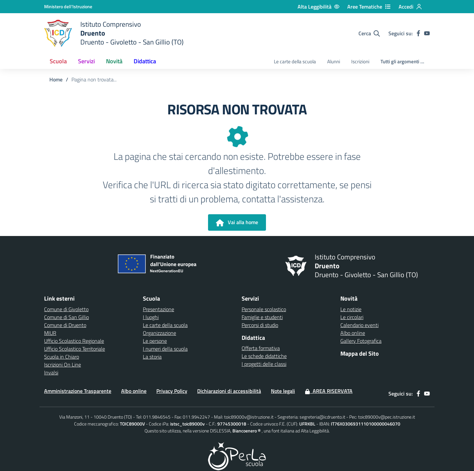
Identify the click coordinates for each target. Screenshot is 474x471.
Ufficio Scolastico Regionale (74, 341)
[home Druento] (114, 33)
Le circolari (351, 317)
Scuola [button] (58, 61)
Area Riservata (329, 391)
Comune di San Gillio (66, 317)
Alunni (333, 61)
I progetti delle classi (264, 364)
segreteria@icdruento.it (322, 416)
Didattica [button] (145, 61)
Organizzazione (159, 333)
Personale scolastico (264, 309)
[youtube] (427, 33)
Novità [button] (114, 61)
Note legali (283, 391)
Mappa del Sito (359, 353)
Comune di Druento (65, 325)
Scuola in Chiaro (61, 357)
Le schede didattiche (264, 356)
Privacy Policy (171, 391)
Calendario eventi (359, 325)
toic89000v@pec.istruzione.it (386, 416)
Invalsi (51, 372)
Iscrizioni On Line (62, 364)
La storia (152, 357)
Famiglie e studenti (262, 317)
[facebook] (418, 33)
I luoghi (151, 317)
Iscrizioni (360, 61)
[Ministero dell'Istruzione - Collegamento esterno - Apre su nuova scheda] (68, 6)
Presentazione (158, 309)
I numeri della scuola (165, 349)
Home (56, 79)
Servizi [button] (86, 61)
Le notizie (350, 309)
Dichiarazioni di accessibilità (229, 391)
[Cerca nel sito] (369, 33)
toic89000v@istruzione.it (249, 416)
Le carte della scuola (295, 61)
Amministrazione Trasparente (77, 391)
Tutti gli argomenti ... (402, 61)
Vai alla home (237, 222)
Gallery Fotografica (361, 341)
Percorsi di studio (260, 325)
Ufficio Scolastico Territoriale (74, 349)
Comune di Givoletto (66, 309)
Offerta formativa (261, 348)
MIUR (50, 333)
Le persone (155, 341)
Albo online (352, 333)
